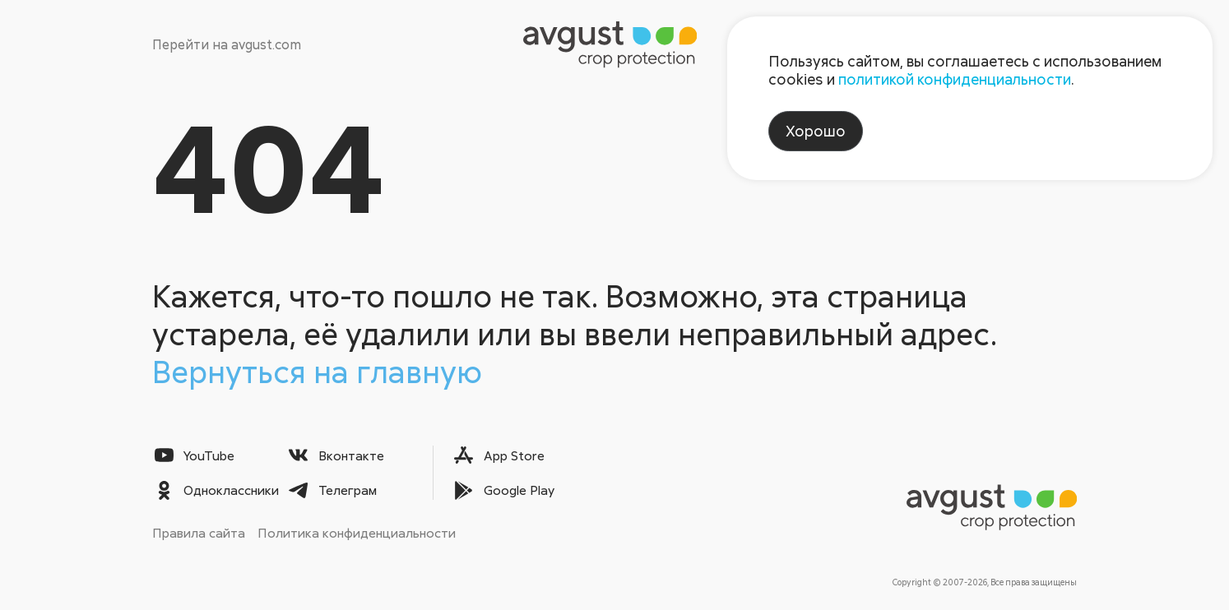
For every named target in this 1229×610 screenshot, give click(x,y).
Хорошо (816, 131)
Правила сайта (198, 533)
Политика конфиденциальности (356, 533)
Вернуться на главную (317, 371)
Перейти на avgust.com (226, 44)
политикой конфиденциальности (954, 79)
